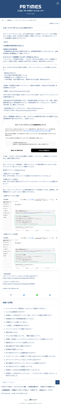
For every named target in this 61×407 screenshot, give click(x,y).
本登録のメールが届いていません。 (17, 322)
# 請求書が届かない (33, 387)
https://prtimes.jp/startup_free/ (19, 91)
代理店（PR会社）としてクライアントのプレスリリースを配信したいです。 (30, 339)
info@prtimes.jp (19, 170)
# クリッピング (5, 393)
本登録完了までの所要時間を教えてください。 (20, 319)
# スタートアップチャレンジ (11, 288)
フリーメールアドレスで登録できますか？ (19, 329)
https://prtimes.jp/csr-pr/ (35, 108)
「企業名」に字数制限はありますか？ (18, 325)
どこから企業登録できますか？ (16, 312)
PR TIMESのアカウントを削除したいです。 (19, 366)
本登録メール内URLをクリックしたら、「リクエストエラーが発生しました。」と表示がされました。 (31, 374)
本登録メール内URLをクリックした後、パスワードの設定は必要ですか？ (29, 315)
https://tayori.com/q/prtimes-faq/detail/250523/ (19, 278)
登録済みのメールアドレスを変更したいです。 (20, 342)
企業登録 (9, 20)
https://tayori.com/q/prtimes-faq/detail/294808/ (19, 284)
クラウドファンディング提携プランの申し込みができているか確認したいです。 (31, 356)
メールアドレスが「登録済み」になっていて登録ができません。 (26, 308)
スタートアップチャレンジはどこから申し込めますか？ (23, 360)
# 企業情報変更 (5, 390)
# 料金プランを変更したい (47, 387)
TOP (2, 20)
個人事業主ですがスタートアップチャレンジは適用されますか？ (26, 363)
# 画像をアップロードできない (20, 390)
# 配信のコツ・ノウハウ (45, 390)
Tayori (30, 403)
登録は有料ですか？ (12, 332)
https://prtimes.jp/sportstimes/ (26, 110)
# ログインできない (6, 387)
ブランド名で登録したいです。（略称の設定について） (23, 336)
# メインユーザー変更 (20, 387)
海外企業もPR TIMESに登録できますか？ (19, 346)
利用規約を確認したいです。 (15, 349)
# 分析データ (33, 390)
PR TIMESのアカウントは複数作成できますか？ (21, 353)
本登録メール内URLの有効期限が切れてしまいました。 (23, 370)
